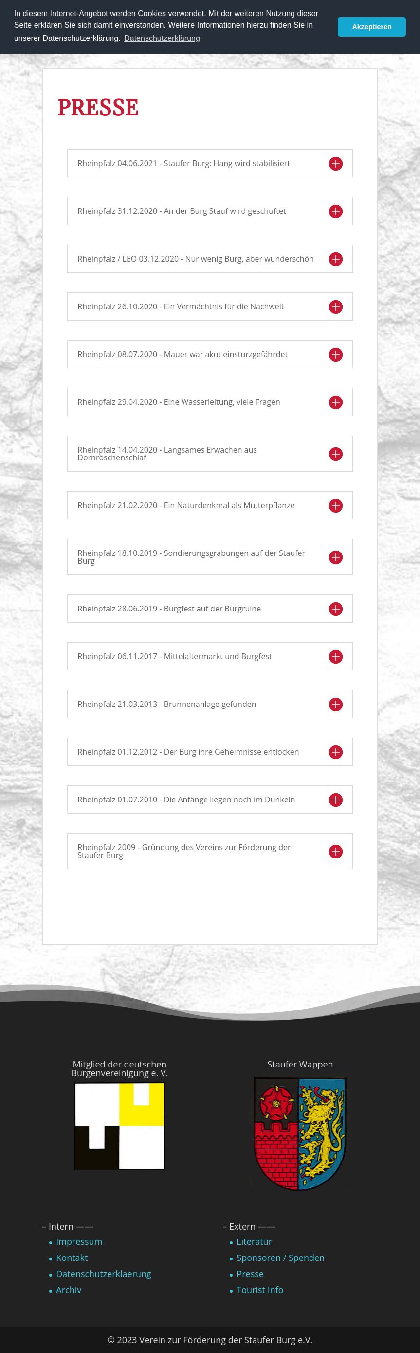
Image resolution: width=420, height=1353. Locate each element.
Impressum (79, 1241)
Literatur (254, 1241)
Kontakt (72, 1257)
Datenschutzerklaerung (103, 1273)
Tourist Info (260, 1290)
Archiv (68, 1290)
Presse (250, 1273)
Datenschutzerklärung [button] (162, 38)
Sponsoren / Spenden (281, 1257)
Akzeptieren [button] (372, 27)
